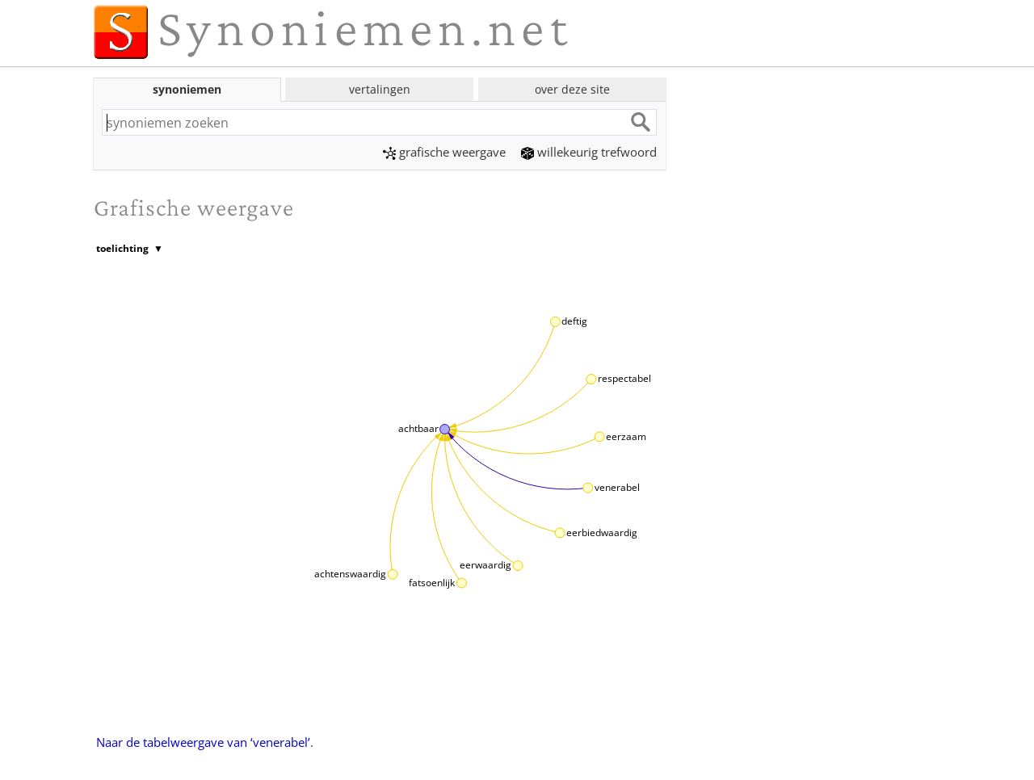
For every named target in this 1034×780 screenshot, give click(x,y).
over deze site (572, 89)
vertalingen (379, 89)
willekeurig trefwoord (589, 152)
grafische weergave (444, 152)
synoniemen (187, 89)
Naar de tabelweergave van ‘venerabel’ (203, 742)
